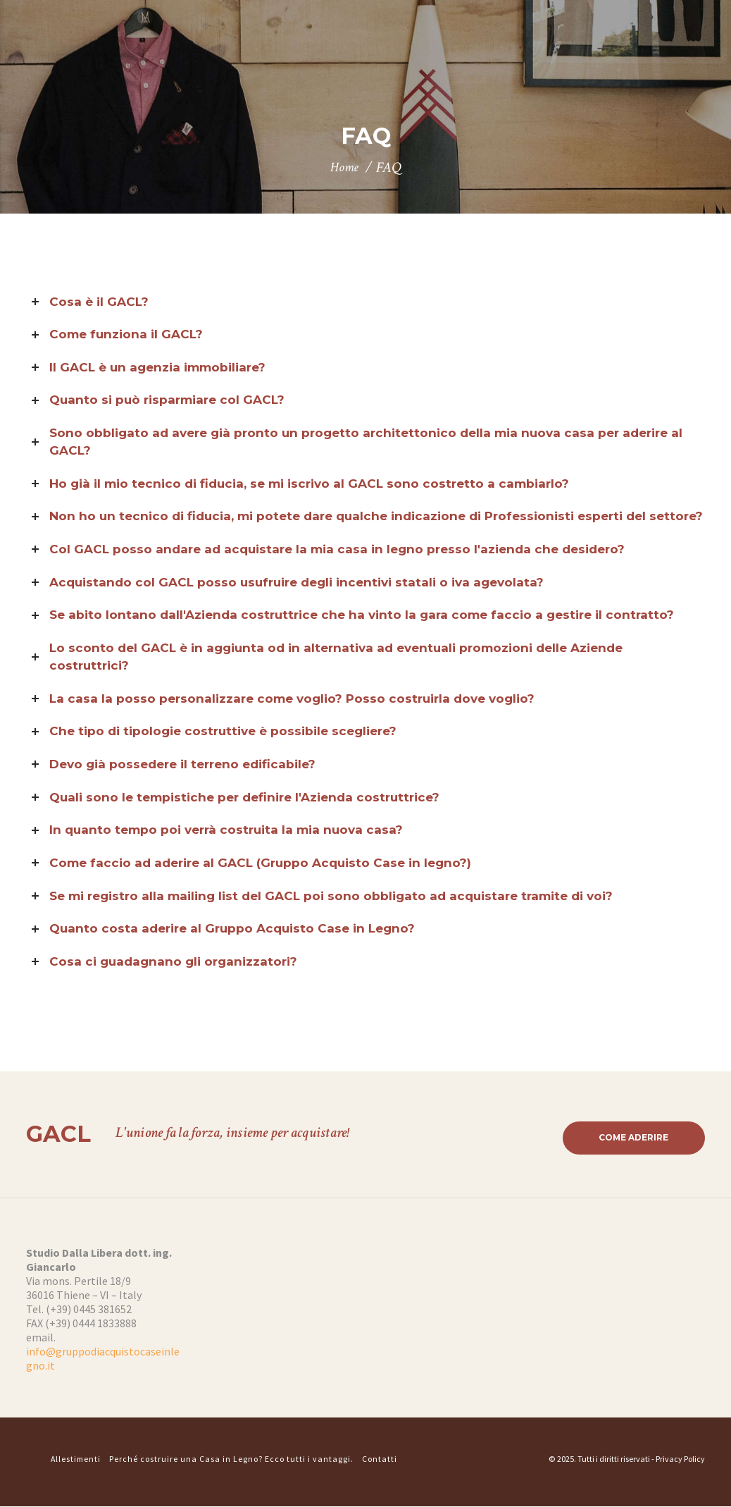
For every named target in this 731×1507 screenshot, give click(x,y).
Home (345, 167)
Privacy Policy (680, 1460)
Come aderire (632, 1138)
